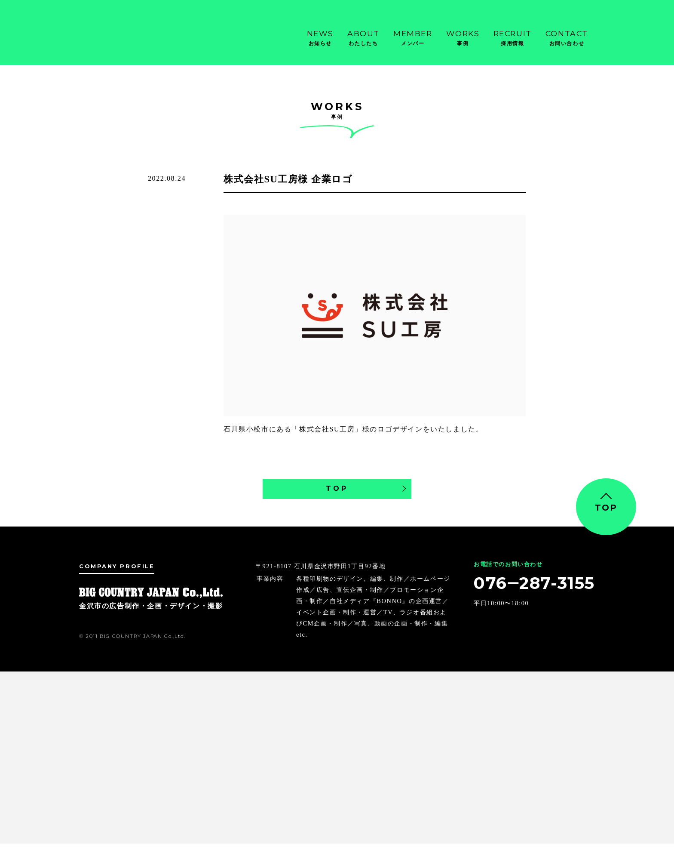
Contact (566, 38)
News (320, 38)
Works (463, 38)
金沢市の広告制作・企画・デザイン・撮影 (122, 34)
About (363, 38)
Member (412, 38)
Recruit (512, 38)
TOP (337, 490)
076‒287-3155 (528, 587)
